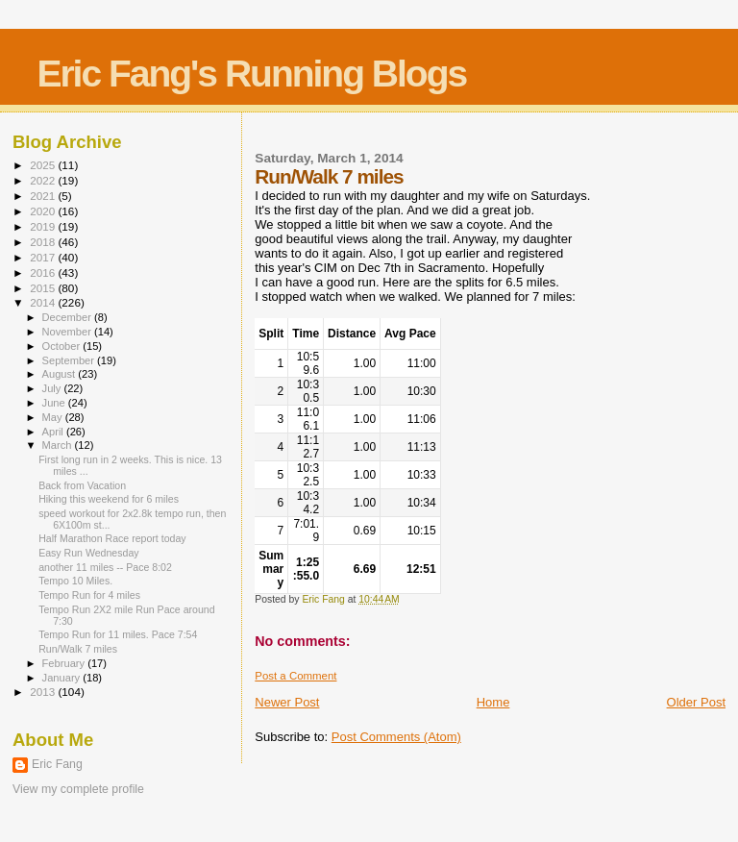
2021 (44, 195)
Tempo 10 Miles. (75, 580)
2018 (44, 241)
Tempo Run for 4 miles (89, 595)
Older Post (696, 702)
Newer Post (287, 702)
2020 (44, 211)
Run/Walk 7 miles (77, 649)
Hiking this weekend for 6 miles (108, 499)
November (68, 331)
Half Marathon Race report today (111, 538)
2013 (44, 691)
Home (493, 702)
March (58, 445)
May (53, 417)
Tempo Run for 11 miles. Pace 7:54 (117, 634)
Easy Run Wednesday (88, 552)
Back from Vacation (82, 485)
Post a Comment (295, 675)
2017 (44, 257)
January (63, 677)
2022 (44, 180)
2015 (44, 288)
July (53, 388)
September (70, 360)
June (55, 403)
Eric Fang (57, 764)
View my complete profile (78, 789)
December (68, 317)
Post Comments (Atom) (396, 737)
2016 (44, 272)
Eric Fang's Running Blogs (251, 73)
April (54, 431)
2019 (44, 226)
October (63, 346)
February (65, 663)
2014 (44, 302)
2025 (44, 165)
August (60, 374)
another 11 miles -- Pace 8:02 (105, 567)
